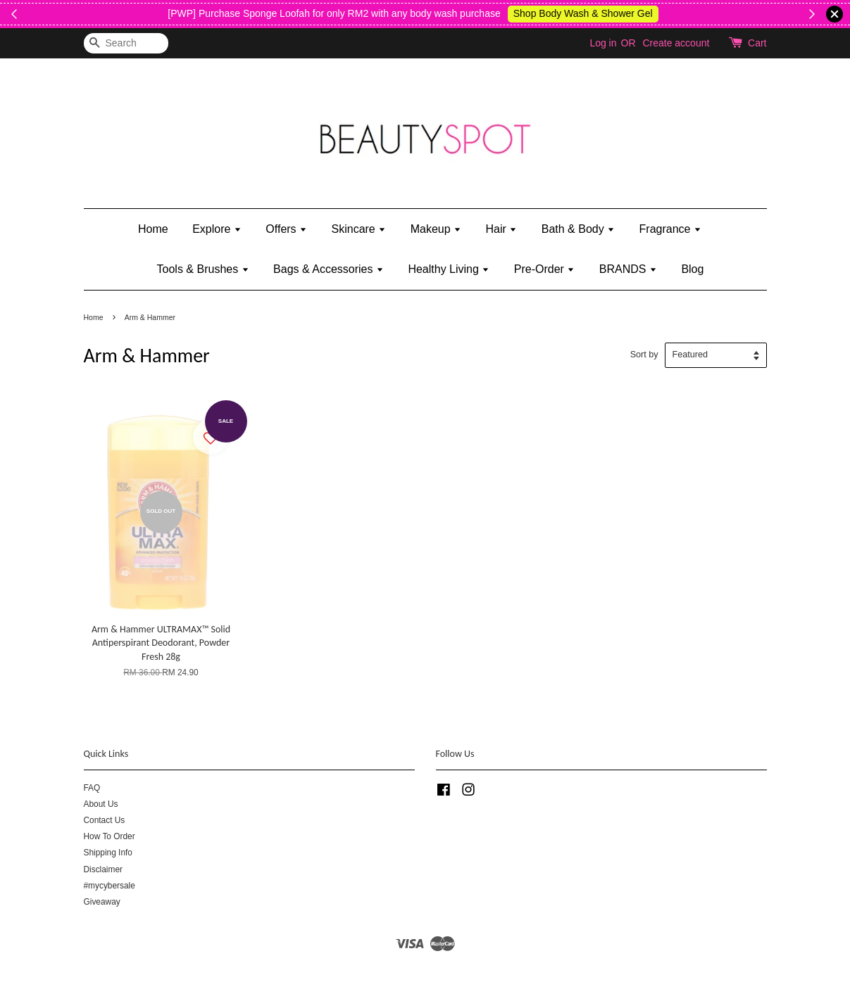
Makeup (436, 229)
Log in (602, 43)
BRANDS (628, 269)
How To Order (109, 836)
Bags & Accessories (328, 269)
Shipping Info (108, 852)
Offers (286, 229)
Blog (692, 269)
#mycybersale (109, 886)
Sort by (644, 354)
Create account (675, 43)
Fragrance (670, 229)
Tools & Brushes (203, 269)
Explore (217, 229)
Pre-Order (544, 269)
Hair (502, 229)
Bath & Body (578, 229)
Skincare (359, 229)
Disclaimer (103, 869)
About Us (101, 804)
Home (153, 229)
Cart (757, 43)
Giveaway (102, 902)
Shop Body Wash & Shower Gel (636, 13)
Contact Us (104, 820)
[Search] (126, 43)
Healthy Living (448, 269)
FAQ (92, 788)
